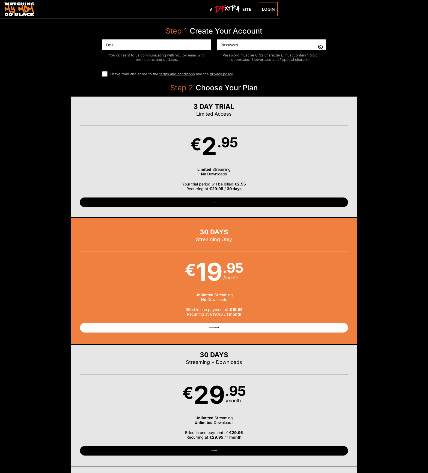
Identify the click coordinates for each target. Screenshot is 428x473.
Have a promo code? (347, 232)
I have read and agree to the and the (171, 74)
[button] (88, 162)
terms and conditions (177, 74)
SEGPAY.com (256, 438)
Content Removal (332, 438)
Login (268, 9)
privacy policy (221, 74)
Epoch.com (108, 438)
